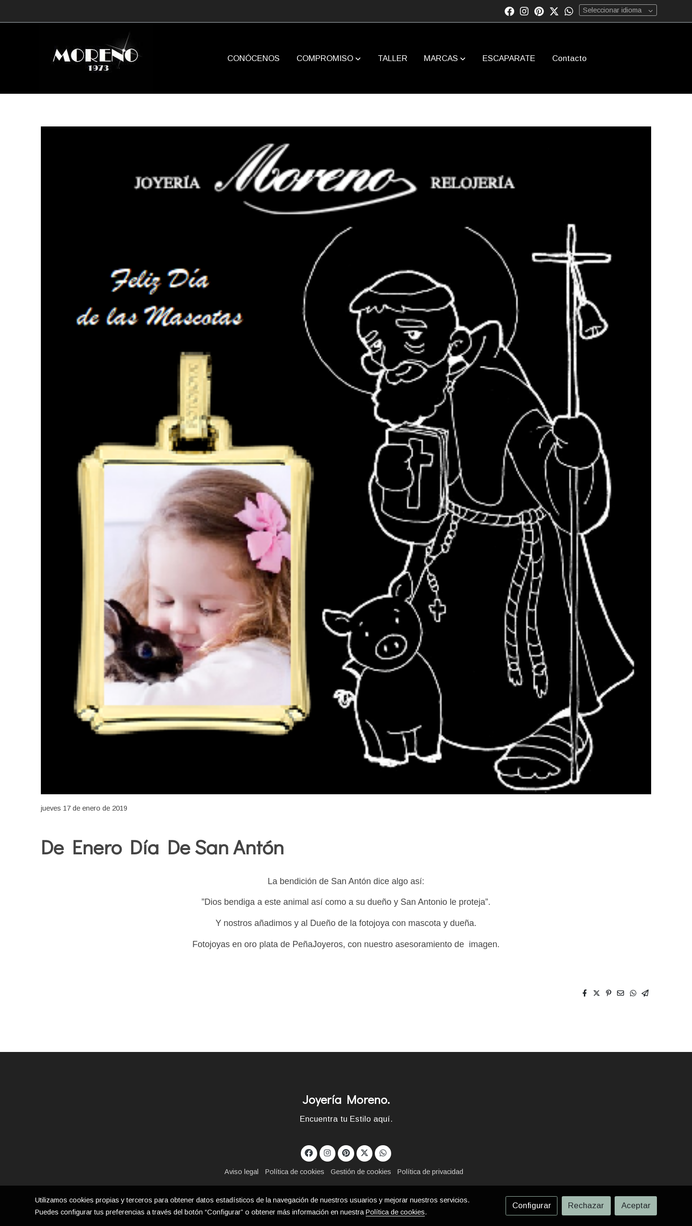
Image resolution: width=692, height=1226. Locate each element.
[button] (328, 58)
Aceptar (636, 1205)
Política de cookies (294, 1172)
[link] (96, 58)
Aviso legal (241, 1172)
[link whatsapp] (569, 10)
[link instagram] (524, 10)
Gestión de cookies (361, 1172)
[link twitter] (554, 10)
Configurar (531, 1205)
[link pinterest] (539, 10)
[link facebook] (509, 10)
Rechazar (586, 1205)
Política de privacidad (430, 1172)
